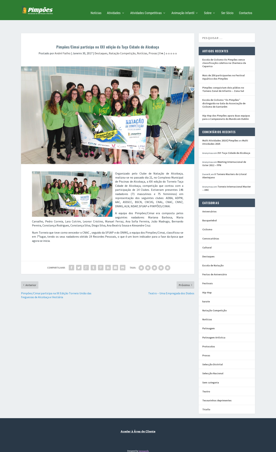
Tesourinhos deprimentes (217, 389)
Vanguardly (144, 439)
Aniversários (209, 200)
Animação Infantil (182, 7)
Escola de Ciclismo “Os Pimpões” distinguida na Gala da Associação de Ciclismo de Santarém (223, 92)
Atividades (114, 7)
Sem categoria (210, 371)
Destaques (100, 42)
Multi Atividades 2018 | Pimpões (220, 129)
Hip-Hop (207, 281)
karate (206, 290)
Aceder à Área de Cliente (138, 420)
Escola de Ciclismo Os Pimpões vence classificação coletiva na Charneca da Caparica (224, 52)
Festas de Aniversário (214, 263)
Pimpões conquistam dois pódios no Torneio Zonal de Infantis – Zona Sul (223, 78)
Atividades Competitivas (146, 7)
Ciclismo (207, 218)
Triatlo (206, 398)
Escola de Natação (213, 254)
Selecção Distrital (212, 353)
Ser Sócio (227, 7)
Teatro (206, 380)
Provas (153, 42)
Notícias (96, 7)
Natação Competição (122, 42)
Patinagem (208, 317)
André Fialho (62, 42)
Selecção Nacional (212, 362)
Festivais (207, 272)
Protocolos (208, 335)
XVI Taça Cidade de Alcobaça (234, 141)
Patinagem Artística (213, 326)
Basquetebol (209, 209)
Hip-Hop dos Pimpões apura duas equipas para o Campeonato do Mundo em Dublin (226, 106)
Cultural (207, 236)
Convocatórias (210, 227)
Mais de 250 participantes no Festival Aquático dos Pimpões (223, 65)
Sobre (207, 7)
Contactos (245, 7)
